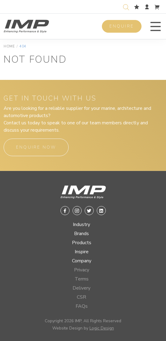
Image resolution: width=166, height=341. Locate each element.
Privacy (81, 270)
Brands (81, 233)
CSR (81, 297)
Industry (81, 224)
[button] (155, 26)
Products (81, 242)
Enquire (121, 26)
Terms (82, 279)
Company (81, 260)
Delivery (81, 288)
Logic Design (102, 328)
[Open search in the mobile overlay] (127, 6)
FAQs (82, 306)
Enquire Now (36, 147)
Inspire (82, 251)
